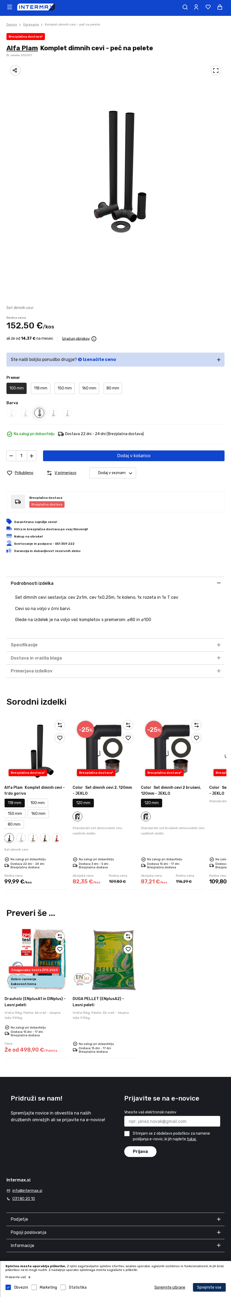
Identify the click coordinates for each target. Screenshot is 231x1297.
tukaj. (192, 1139)
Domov (11, 24)
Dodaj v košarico (133, 455)
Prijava (140, 1151)
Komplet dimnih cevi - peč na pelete (72, 24)
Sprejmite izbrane (169, 1287)
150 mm (65, 388)
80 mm (112, 388)
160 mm (89, 388)
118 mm (40, 388)
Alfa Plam (22, 48)
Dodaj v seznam (117, 473)
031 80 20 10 (23, 1198)
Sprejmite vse (209, 1287)
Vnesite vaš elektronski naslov (150, 1112)
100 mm (16, 388)
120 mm (83, 803)
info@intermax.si (27, 1190)
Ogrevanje (31, 24)
